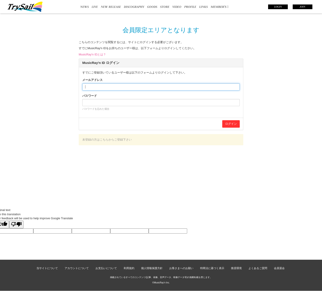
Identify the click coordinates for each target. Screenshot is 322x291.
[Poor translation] (16, 225)
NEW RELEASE (111, 7)
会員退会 (279, 268)
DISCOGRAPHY (134, 7)
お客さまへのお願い (181, 268)
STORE (164, 7)
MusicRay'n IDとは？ (92, 54)
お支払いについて (106, 268)
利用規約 (129, 268)
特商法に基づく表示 (212, 268)
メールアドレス (92, 80)
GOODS (152, 7)
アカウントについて (77, 268)
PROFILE (190, 7)
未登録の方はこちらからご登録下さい (107, 139)
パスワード (89, 95)
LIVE (95, 7)
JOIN (302, 6)
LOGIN (278, 6)
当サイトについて (47, 268)
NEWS (84, 7)
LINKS (203, 7)
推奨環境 (236, 268)
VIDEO (176, 7)
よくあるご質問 (257, 268)
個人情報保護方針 (152, 268)
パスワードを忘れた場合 (95, 109)
